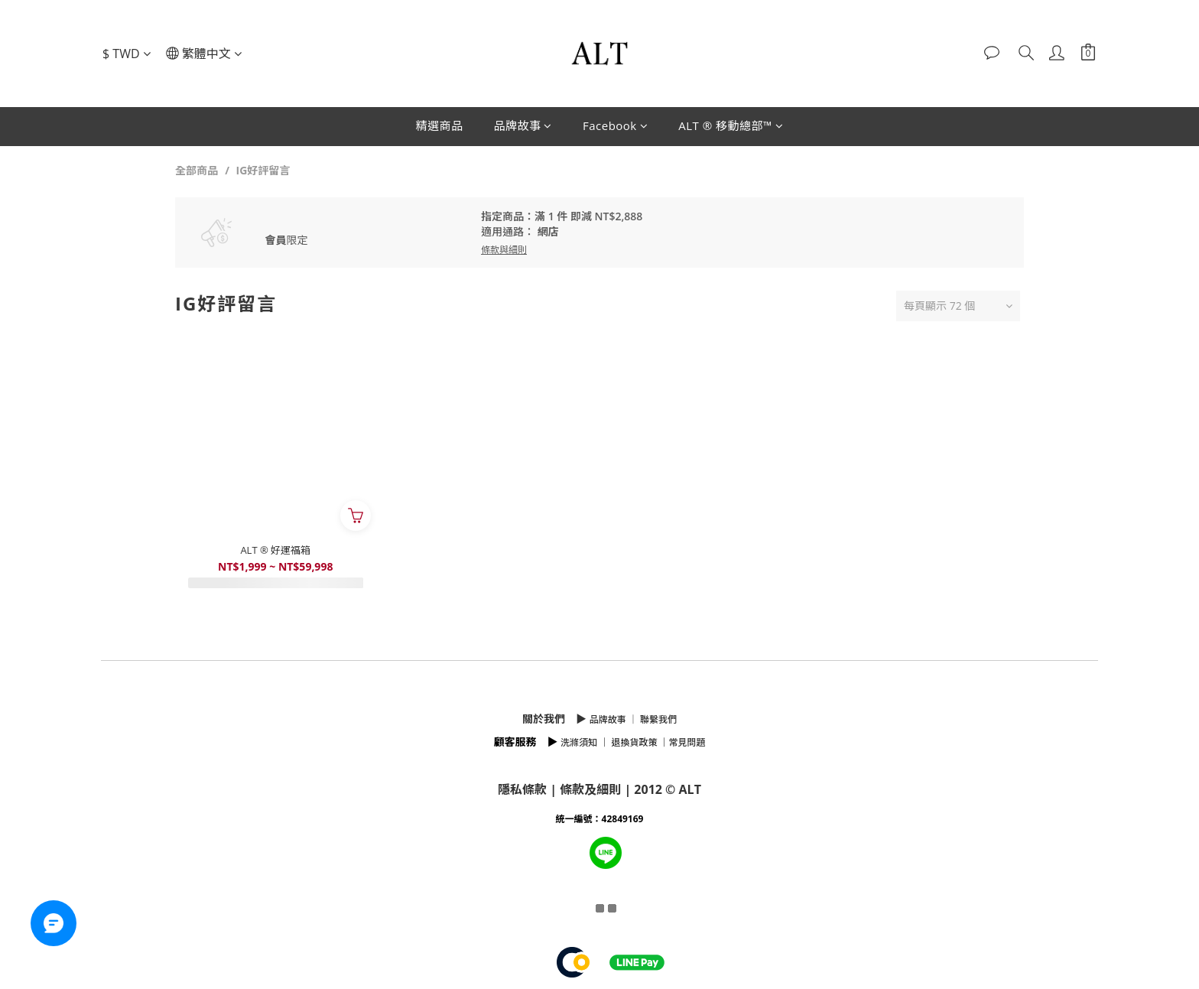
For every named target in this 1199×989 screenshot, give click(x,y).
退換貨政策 (634, 742)
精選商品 (439, 125)
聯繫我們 (658, 719)
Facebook (615, 125)
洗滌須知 (579, 742)
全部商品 (196, 170)
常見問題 (687, 742)
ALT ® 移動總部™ (730, 125)
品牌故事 (522, 125)
